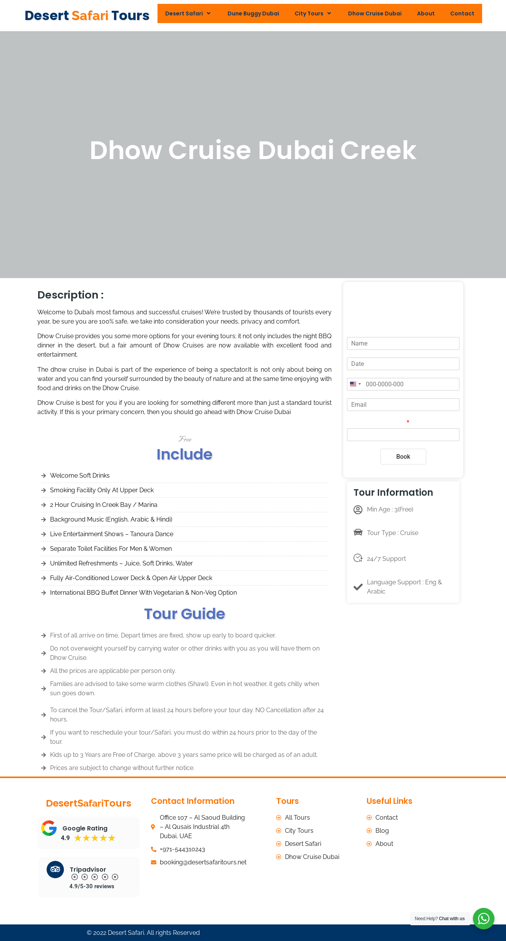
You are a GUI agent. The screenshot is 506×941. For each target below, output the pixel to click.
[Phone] (403, 384)
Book (403, 456)
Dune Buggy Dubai (253, 13)
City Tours (314, 13)
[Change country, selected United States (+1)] (355, 384)
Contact (462, 13)
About (426, 13)
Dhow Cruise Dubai (375, 13)
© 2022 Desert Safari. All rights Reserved (143, 932)
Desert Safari (188, 13)
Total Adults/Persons (378, 422)
